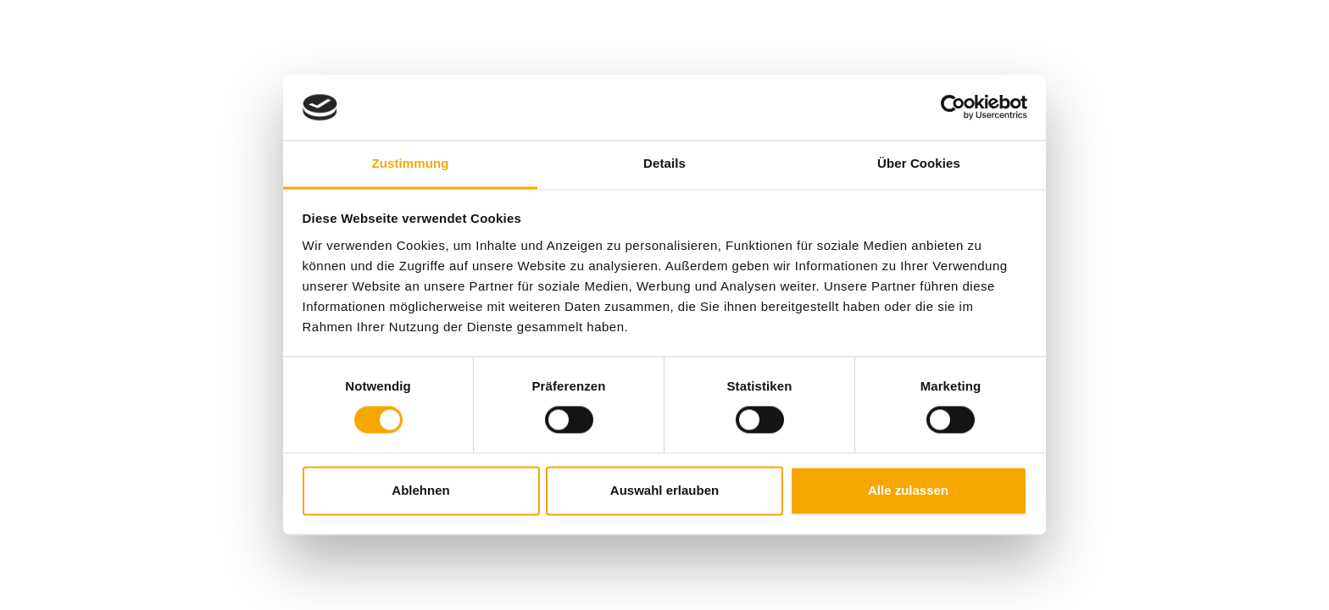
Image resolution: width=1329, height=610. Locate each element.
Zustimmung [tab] (410, 163)
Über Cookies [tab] (918, 163)
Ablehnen (420, 490)
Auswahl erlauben (664, 490)
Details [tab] (664, 163)
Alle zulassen (908, 490)
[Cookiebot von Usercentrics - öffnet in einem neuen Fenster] (953, 107)
